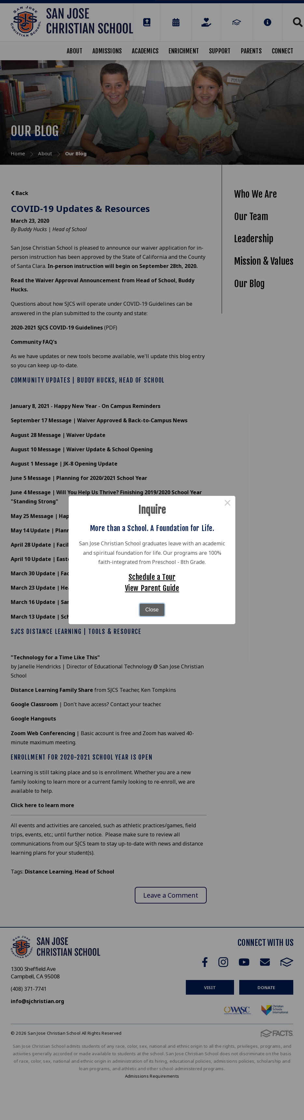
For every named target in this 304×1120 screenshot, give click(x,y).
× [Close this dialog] (227, 503)
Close (152, 609)
